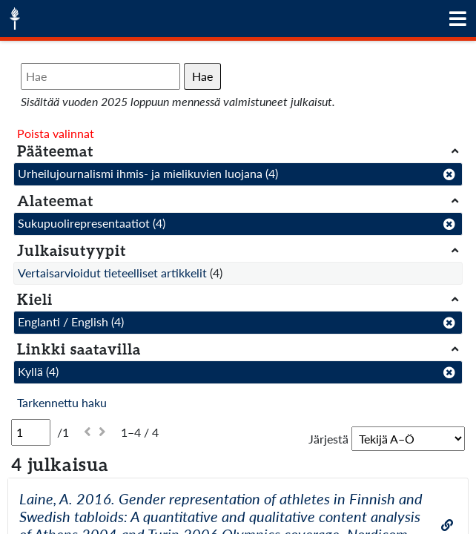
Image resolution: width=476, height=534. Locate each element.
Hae (202, 76)
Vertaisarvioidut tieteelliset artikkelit (112, 273)
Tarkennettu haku (62, 402)
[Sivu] (30, 432)
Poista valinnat (55, 133)
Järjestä (328, 439)
